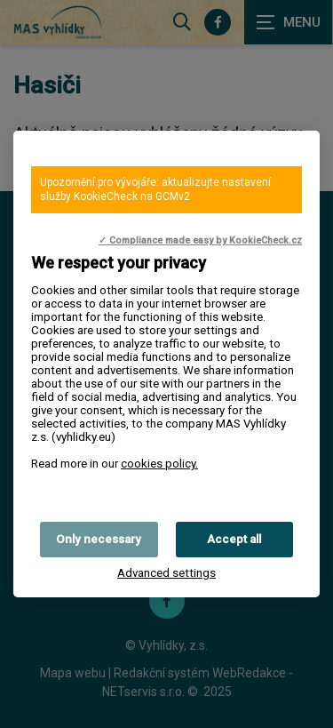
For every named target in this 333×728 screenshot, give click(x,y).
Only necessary (98, 539)
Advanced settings (166, 573)
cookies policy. (159, 463)
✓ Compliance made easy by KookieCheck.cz (200, 240)
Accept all (234, 539)
